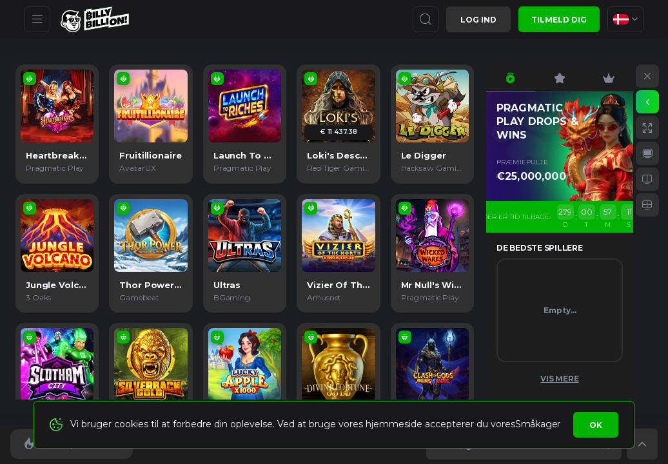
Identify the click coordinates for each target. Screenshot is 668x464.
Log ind (478, 19)
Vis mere (559, 378)
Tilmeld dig (559, 19)
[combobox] (625, 19)
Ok (595, 425)
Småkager (537, 424)
